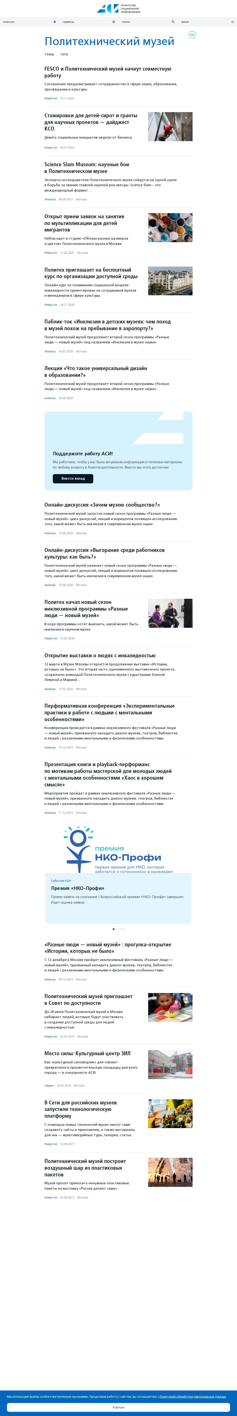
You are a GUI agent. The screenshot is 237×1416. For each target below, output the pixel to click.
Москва (81, 199)
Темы (49, 54)
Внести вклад (72, 478)
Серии (48, 1085)
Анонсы (50, 199)
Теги (64, 54)
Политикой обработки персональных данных (193, 1396)
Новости (50, 98)
